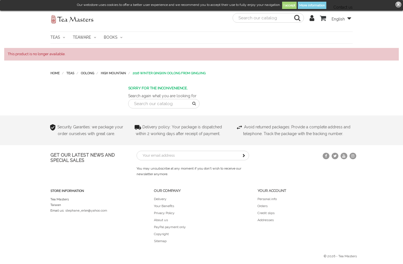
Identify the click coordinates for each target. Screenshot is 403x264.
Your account (271, 191)
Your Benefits (164, 206)
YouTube (344, 156)
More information (312, 5)
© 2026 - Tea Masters (340, 256)
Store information (67, 191)
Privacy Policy (164, 213)
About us (161, 220)
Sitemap (160, 241)
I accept (289, 5)
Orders (262, 206)
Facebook (326, 156)
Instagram (353, 156)
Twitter (335, 156)
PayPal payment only (170, 227)
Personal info (267, 199)
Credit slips (266, 213)
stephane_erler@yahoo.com (86, 210)
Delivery (160, 199)
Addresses (265, 220)
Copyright (161, 234)
